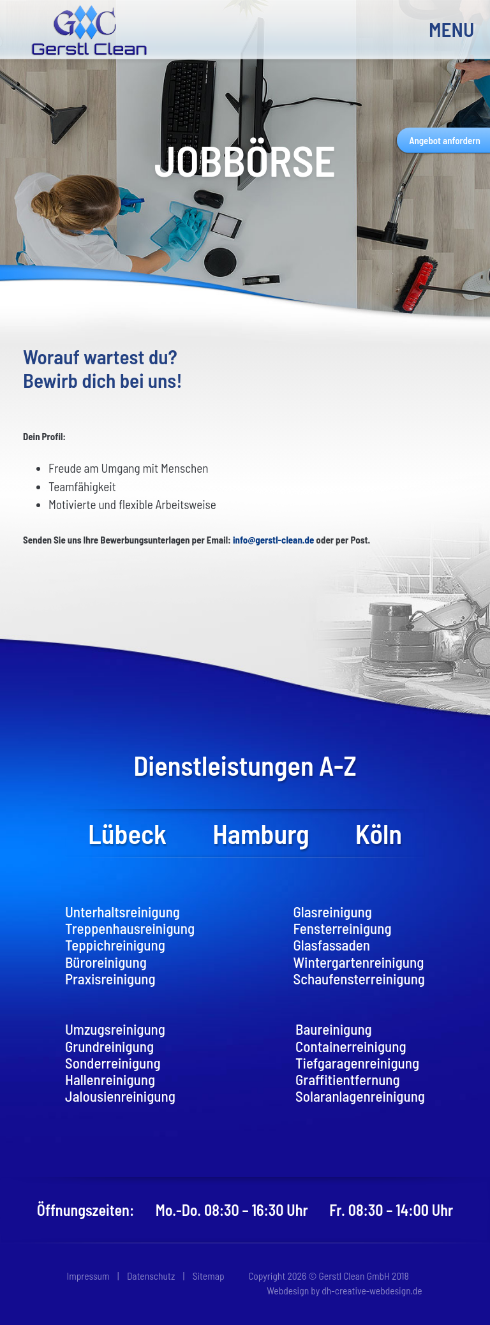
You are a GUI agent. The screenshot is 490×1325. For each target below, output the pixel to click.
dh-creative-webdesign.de (372, 1290)
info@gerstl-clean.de (273, 539)
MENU (448, 29)
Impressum (87, 1275)
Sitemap (209, 1275)
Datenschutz (151, 1275)
